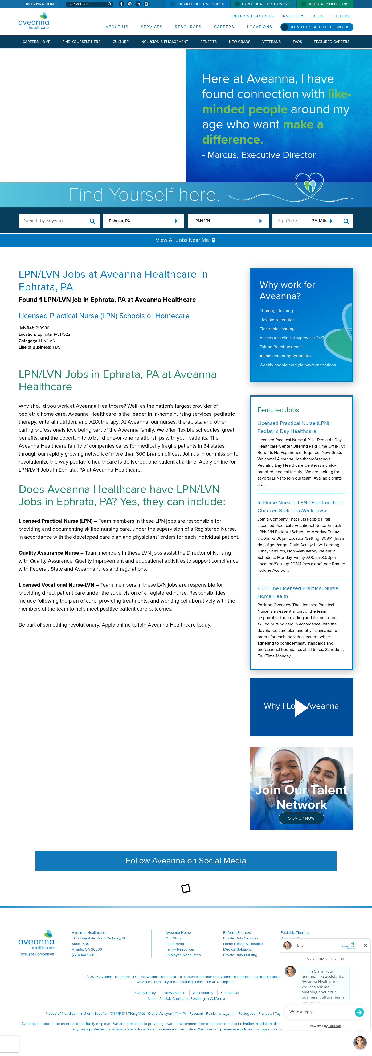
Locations (259, 26)
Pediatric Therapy (295, 932)
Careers (224, 26)
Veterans (271, 41)
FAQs (297, 41)
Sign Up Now (301, 818)
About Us (116, 26)
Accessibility (203, 992)
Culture (341, 16)
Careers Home (36, 41)
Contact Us (230, 992)
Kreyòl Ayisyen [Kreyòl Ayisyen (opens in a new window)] (160, 1013)
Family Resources (180, 949)
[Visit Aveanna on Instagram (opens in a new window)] (130, 4)
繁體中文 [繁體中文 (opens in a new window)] (117, 1013)
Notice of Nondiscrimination (68, 1013)
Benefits (208, 41)
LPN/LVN (201, 221)
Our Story (174, 938)
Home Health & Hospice (266, 4)
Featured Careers (331, 41)
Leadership (175, 944)
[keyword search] (59, 220)
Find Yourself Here (81, 41)
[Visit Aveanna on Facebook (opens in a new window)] (121, 4)
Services (151, 26)
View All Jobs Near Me (182, 240)
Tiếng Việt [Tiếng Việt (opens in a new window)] (136, 1013)
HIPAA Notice (174, 992)
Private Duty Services (200, 4)
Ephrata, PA (119, 221)
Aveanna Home (41, 4)
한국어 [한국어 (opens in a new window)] (180, 1013)
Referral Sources (253, 16)
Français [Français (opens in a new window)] (265, 1013)
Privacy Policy (144, 992)
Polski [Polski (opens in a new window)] (211, 1013)
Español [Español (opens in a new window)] (100, 1013)
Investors (293, 16)
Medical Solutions (328, 4)
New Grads (239, 41)
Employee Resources (183, 955)
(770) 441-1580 (83, 955)
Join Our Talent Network (319, 27)
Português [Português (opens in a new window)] (246, 1013)
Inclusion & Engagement (164, 41)
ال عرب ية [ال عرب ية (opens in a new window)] (227, 1013)
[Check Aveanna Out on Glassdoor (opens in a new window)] (146, 4)
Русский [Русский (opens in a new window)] (196, 1013)
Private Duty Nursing (240, 955)
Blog (318, 16)
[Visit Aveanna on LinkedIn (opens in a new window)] (138, 4)
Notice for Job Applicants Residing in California (186, 998)
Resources (188, 26)
